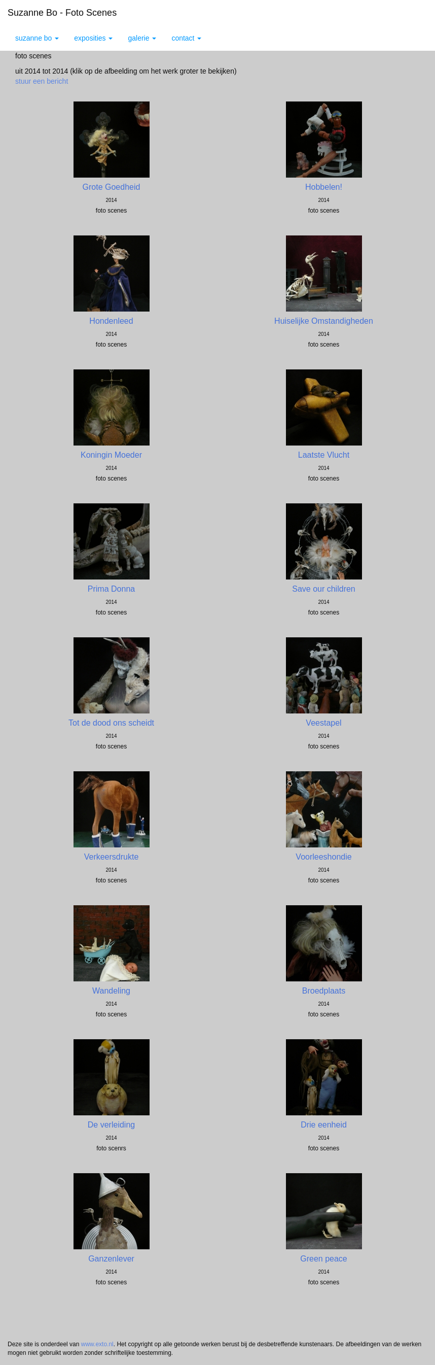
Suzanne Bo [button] (37, 38)
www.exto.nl (97, 1344)
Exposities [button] (93, 38)
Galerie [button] (142, 38)
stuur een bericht (41, 81)
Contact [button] (186, 38)
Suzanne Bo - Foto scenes (62, 13)
